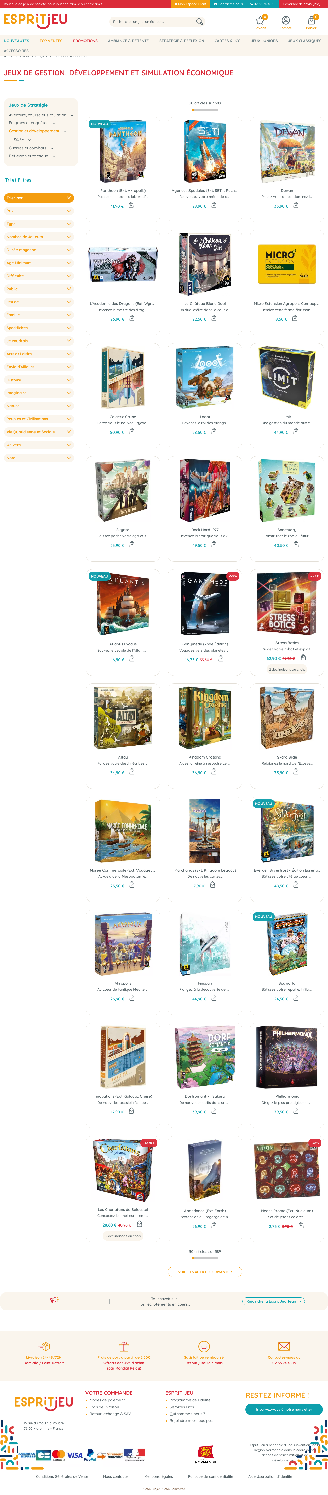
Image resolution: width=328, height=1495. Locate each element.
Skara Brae (287, 757)
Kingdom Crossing (205, 757)
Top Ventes (51, 40)
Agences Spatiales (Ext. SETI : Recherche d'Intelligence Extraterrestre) (205, 190)
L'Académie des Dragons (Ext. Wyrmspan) (123, 303)
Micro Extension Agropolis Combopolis (287, 303)
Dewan (287, 190)
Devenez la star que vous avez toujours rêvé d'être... (223, 536)
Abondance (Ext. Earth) (205, 1210)
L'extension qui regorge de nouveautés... (213, 1217)
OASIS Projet (151, 1489)
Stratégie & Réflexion (181, 40)
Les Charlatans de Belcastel (123, 1209)
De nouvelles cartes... (205, 876)
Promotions (85, 40)
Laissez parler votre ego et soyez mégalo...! (134, 536)
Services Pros (181, 1402)
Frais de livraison (104, 1402)
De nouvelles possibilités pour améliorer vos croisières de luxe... (150, 1102)
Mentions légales (158, 1476)
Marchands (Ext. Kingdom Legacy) (205, 870)
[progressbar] (205, 110)
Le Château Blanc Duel (205, 303)
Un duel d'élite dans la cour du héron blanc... (216, 310)
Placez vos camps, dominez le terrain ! (294, 196)
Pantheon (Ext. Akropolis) (123, 190)
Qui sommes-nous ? (187, 1409)
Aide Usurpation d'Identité (275, 1476)
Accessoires (16, 50)
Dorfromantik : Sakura (205, 1096)
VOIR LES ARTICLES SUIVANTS (203, 1272)
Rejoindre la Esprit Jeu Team (272, 1295)
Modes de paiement (107, 1395)
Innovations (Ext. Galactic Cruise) (123, 1096)
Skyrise (122, 529)
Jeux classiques (304, 40)
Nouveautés (16, 40)
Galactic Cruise (123, 416)
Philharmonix (287, 1096)
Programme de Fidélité (190, 1395)
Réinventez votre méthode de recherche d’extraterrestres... (229, 196)
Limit (287, 416)
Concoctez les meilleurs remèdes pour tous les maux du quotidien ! (153, 1215)
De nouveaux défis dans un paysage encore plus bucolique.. (230, 1102)
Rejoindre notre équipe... (191, 1416)
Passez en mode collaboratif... (123, 196)
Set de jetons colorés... (287, 1217)
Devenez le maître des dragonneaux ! (129, 310)
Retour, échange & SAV (110, 1409)
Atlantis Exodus (123, 644)
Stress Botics (287, 642)
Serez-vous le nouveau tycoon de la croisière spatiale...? (144, 423)
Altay (123, 757)
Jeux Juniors (264, 40)
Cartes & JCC (227, 40)
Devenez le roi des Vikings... (205, 423)
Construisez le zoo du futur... (287, 536)
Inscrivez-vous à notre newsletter (284, 1405)
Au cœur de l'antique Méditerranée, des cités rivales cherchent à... (152, 989)
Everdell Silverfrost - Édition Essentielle (287, 870)
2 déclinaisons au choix (287, 669)
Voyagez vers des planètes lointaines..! (212, 650)
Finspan (205, 983)
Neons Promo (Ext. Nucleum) (287, 1210)
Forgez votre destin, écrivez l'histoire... (129, 763)
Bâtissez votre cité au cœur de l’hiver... (294, 876)
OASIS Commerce (173, 1489)
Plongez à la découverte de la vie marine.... (215, 989)
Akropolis (123, 983)
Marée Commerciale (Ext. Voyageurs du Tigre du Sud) (123, 870)
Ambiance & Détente (128, 40)
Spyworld (287, 983)
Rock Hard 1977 (205, 529)
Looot (205, 416)
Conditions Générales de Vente (57, 1476)
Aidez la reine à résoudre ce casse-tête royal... (218, 763)
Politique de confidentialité (213, 1476)
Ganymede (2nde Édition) (205, 644)
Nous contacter (114, 1476)
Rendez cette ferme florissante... (289, 310)
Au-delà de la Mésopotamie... (122, 876)
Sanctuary (287, 529)
